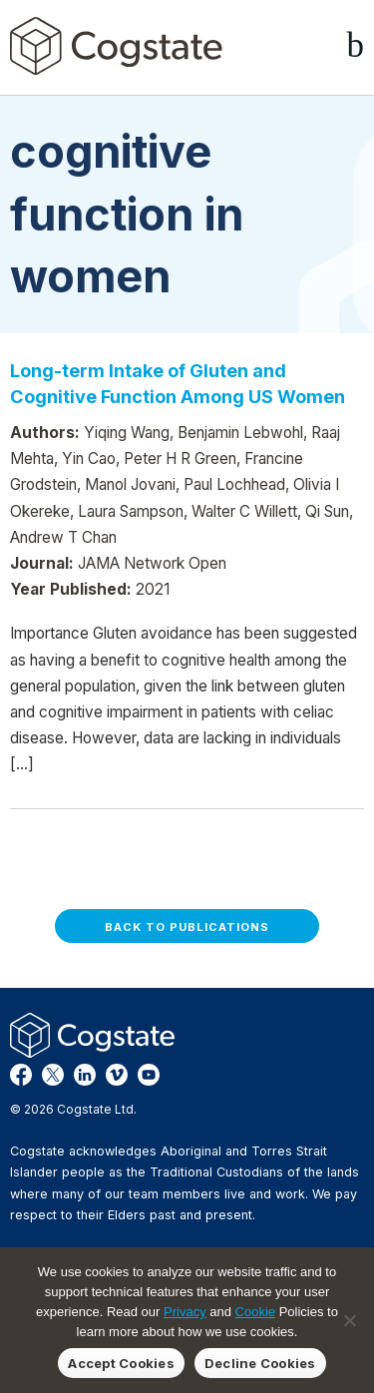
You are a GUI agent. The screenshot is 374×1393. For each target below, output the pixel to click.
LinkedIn (85, 1075)
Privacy (185, 1311)
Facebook (21, 1075)
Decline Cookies (260, 1363)
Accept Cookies (121, 1363)
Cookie (255, 1311)
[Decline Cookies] (349, 1320)
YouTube (149, 1075)
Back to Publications (187, 927)
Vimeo (117, 1075)
